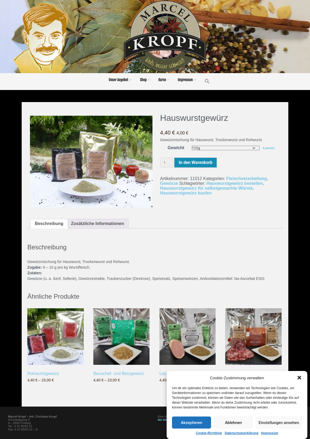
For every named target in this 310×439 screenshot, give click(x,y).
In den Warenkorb (195, 162)
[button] (299, 378)
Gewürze (169, 183)
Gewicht (176, 147)
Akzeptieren (191, 423)
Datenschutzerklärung (241, 434)
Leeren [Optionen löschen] (269, 148)
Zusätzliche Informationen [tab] (97, 223)
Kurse (162, 80)
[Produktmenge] (166, 162)
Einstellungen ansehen (279, 423)
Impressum (269, 434)
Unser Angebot (118, 80)
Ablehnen (233, 423)
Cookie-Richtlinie (209, 434)
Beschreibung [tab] (49, 223)
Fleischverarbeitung (246, 178)
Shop (143, 80)
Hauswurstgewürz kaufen (186, 193)
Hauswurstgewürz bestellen (234, 183)
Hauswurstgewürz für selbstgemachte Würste (206, 188)
